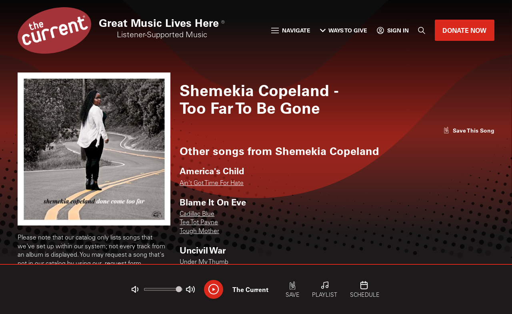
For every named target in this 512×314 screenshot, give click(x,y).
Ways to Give (344, 30)
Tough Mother (199, 232)
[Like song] (468, 130)
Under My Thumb (204, 263)
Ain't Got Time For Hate (212, 184)
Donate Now (464, 30)
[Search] (421, 30)
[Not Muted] (134, 289)
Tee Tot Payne (199, 223)
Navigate (290, 30)
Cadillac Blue (197, 214)
